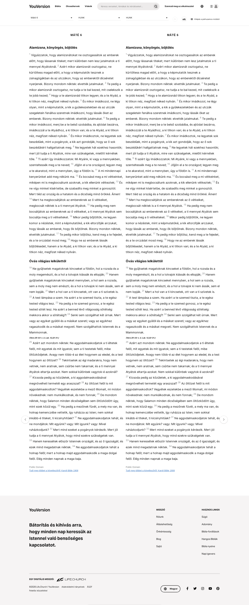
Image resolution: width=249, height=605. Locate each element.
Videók (88, 6)
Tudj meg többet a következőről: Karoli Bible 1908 (53, 470)
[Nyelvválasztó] (202, 6)
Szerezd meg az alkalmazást (179, 6)
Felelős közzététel (38, 590)
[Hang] (175, 19)
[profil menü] (214, 6)
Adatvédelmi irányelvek (73, 586)
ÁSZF (89, 586)
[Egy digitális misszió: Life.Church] (124, 578)
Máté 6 (52, 18)
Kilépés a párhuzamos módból (205, 19)
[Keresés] (124, 6)
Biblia (58, 6)
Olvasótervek (73, 6)
